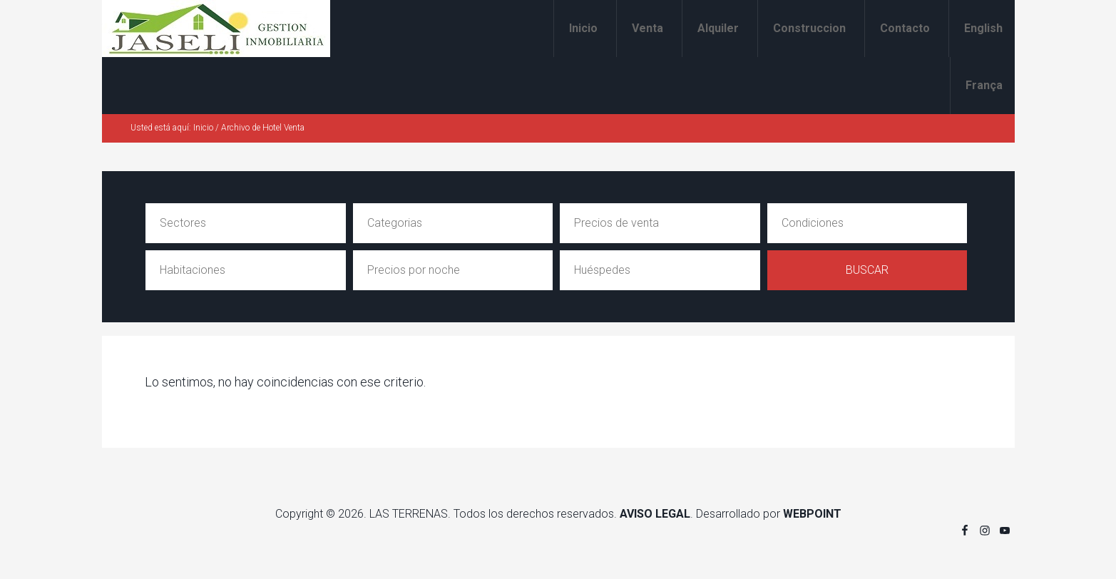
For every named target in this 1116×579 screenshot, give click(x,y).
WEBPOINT (812, 514)
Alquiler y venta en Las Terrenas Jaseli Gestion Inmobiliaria (216, 28)
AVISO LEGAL (655, 514)
